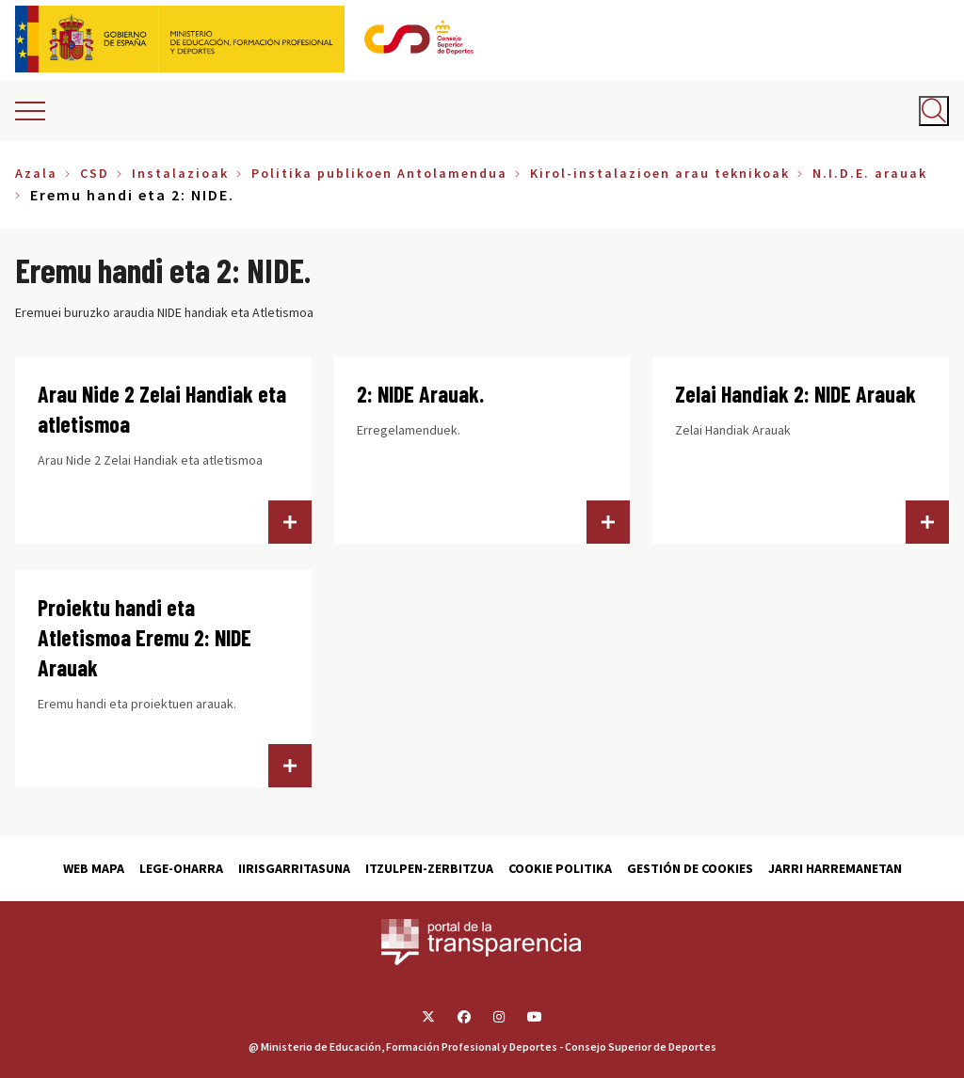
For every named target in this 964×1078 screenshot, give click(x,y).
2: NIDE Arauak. (420, 393)
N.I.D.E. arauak (869, 173)
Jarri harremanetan (835, 868)
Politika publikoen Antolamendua (379, 173)
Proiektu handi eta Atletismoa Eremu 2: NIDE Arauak (144, 637)
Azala (36, 173)
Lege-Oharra (181, 868)
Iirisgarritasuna (294, 868)
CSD (94, 173)
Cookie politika (560, 868)
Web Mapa (93, 868)
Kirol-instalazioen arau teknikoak (660, 173)
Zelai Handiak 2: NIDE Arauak (795, 393)
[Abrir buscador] (934, 111)
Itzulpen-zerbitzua (429, 868)
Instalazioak (180, 173)
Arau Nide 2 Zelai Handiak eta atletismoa (162, 408)
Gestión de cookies (690, 868)
